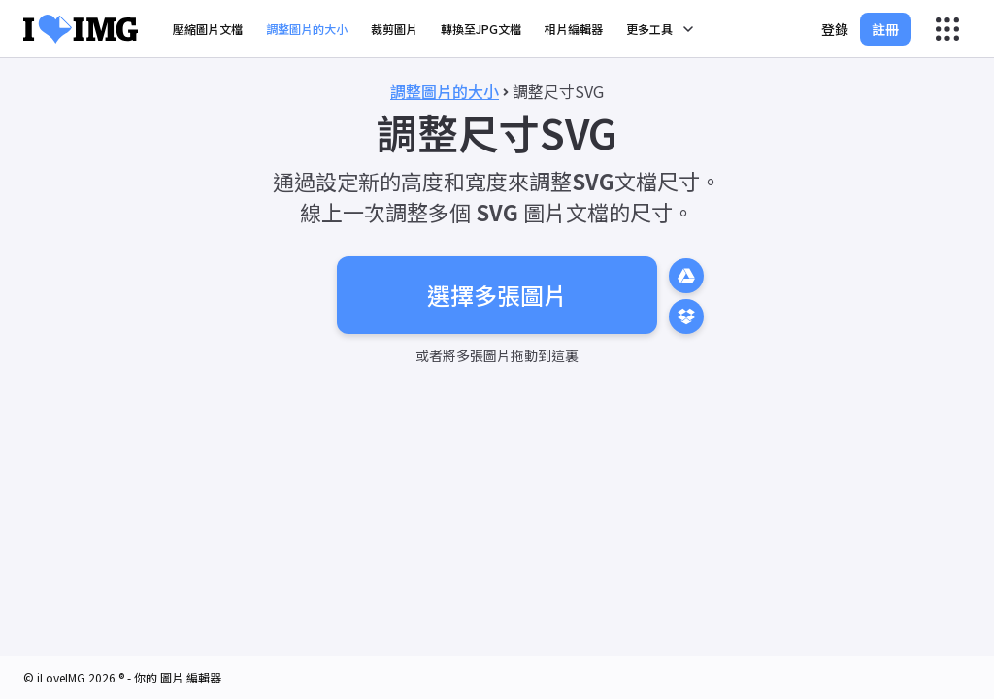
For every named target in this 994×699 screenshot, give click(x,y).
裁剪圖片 (394, 28)
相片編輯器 (574, 28)
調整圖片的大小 (307, 28)
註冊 (885, 29)
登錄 (834, 29)
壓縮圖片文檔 (208, 28)
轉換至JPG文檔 (481, 28)
